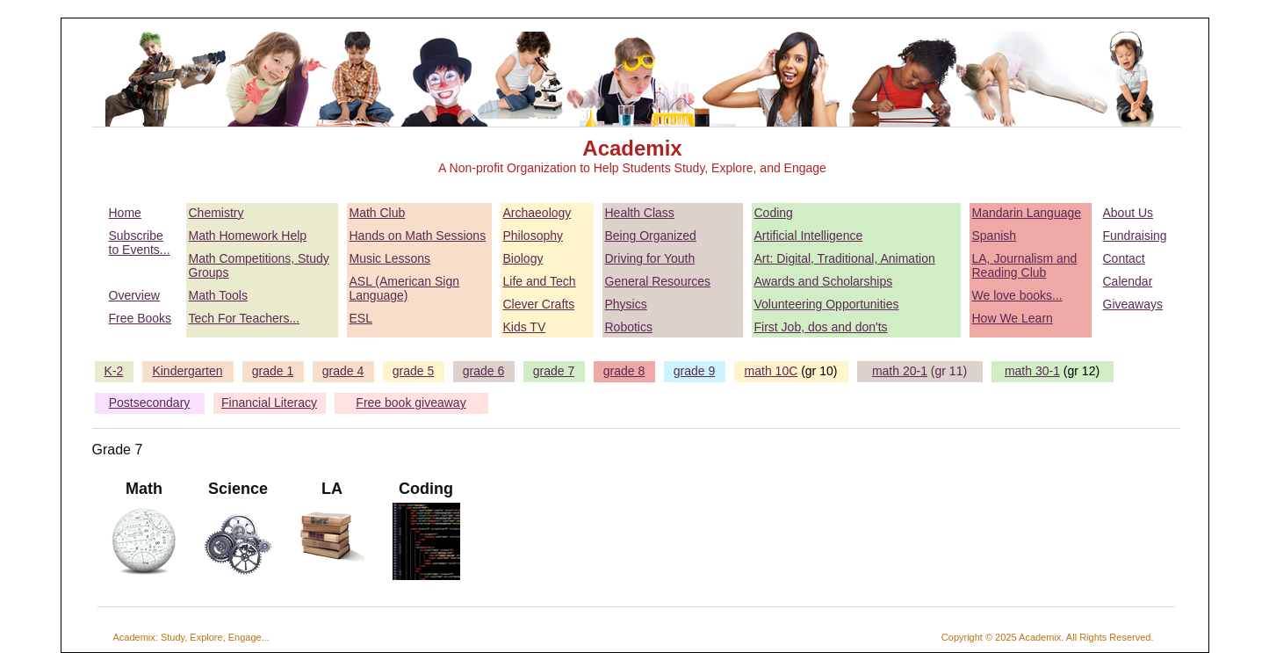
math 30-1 (1032, 371)
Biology (523, 258)
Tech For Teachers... (244, 318)
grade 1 (272, 371)
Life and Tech (539, 281)
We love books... (1017, 295)
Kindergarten (187, 371)
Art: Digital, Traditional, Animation (844, 258)
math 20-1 (899, 371)
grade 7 (553, 371)
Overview (134, 295)
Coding (773, 213)
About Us (1128, 213)
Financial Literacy (269, 402)
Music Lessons (390, 258)
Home (125, 213)
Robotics (629, 327)
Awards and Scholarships (823, 281)
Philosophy (533, 236)
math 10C (771, 371)
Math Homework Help (248, 236)
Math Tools (218, 295)
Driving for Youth (650, 258)
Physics (626, 304)
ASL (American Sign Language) (405, 288)
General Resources (658, 281)
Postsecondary (150, 402)
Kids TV (524, 327)
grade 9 (694, 371)
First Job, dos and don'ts (821, 327)
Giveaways (1133, 304)
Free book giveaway (410, 402)
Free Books (140, 318)
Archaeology (537, 213)
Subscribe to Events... (139, 243)
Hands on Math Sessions (418, 236)
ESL (361, 318)
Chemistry (216, 213)
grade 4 (343, 371)
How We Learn (1012, 318)
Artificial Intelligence (808, 236)
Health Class (639, 213)
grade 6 (483, 371)
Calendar (1128, 281)
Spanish (994, 236)
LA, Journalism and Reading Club (1025, 265)
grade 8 (624, 371)
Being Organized (650, 236)
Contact (1124, 258)
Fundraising (1135, 236)
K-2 (114, 371)
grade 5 (413, 371)
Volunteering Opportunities (826, 304)
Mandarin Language (1027, 213)
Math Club (378, 213)
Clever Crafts (539, 304)
